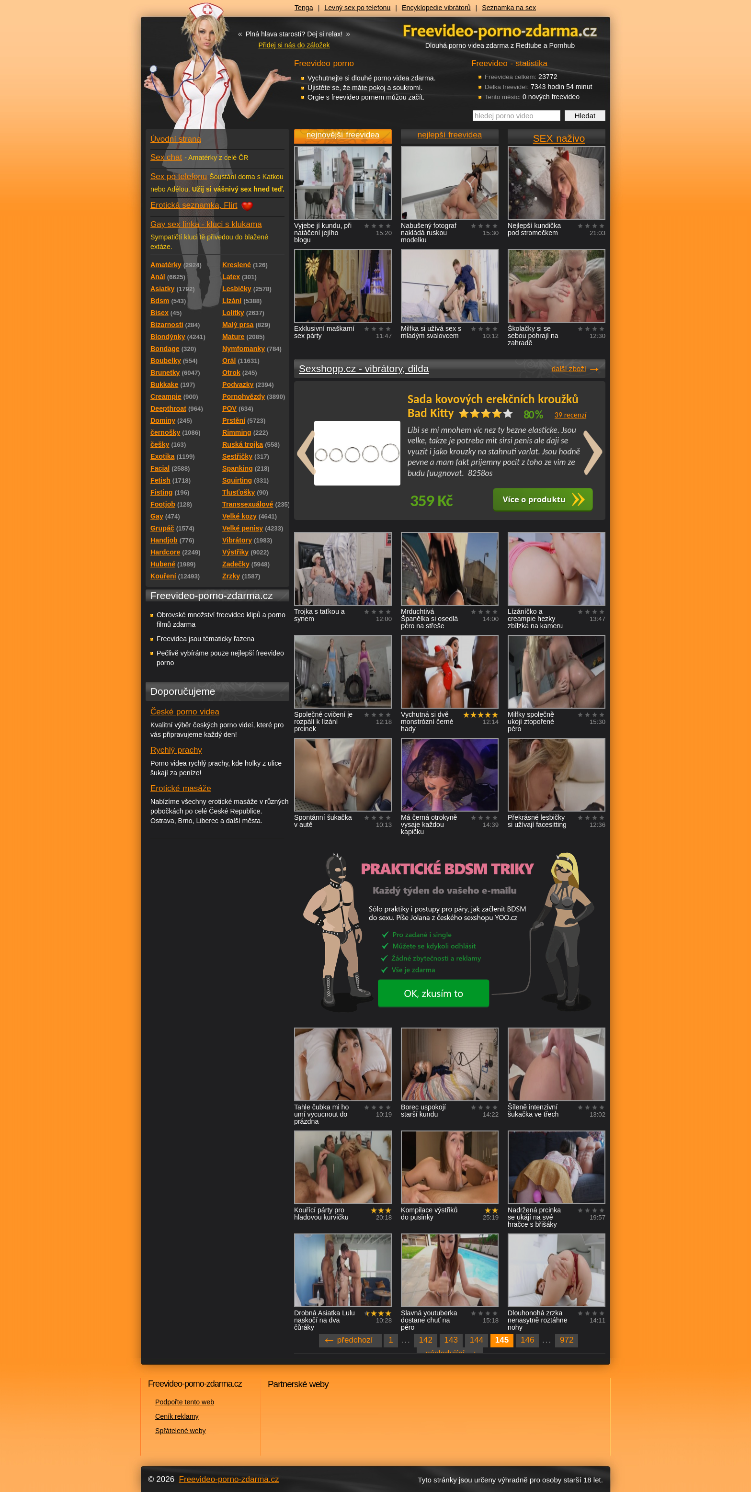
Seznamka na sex (509, 7)
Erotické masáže (180, 788)
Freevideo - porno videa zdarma (500, 30)
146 (527, 1340)
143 (451, 1340)
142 (425, 1340)
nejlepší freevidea (450, 134)
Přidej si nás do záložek (294, 45)
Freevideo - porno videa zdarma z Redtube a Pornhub (198, 71)
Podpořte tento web (184, 1402)
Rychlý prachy (176, 750)
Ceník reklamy (177, 1416)
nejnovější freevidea (343, 134)
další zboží (569, 368)
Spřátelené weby (180, 1431)
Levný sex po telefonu (357, 7)
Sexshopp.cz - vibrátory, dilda (364, 368)
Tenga (304, 7)
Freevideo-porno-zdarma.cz (229, 1479)
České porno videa (184, 711)
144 (476, 1340)
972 (566, 1340)
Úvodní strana (175, 139)
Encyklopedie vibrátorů (436, 7)
